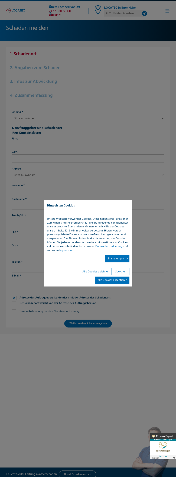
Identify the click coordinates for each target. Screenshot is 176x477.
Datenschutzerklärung (108, 246)
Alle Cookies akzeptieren (112, 280)
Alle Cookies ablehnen (95, 271)
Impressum (66, 250)
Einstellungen (115, 258)
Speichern (121, 271)
